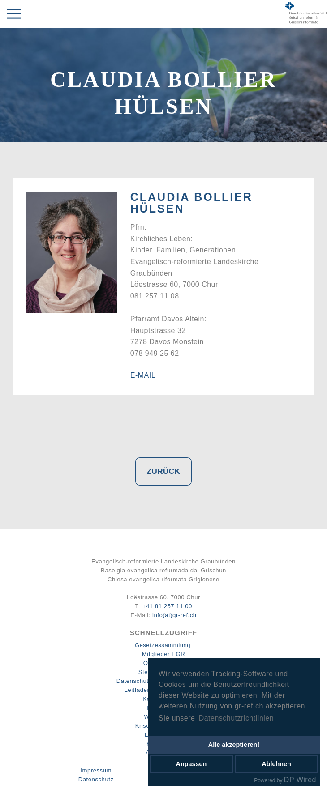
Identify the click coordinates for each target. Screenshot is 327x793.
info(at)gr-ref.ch (174, 615)
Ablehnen (276, 763)
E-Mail (142, 375)
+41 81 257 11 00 (167, 606)
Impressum (96, 770)
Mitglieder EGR (163, 654)
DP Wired (300, 780)
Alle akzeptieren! (233, 744)
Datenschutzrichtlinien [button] (236, 718)
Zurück (164, 471)
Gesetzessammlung (163, 645)
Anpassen (191, 763)
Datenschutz (96, 779)
